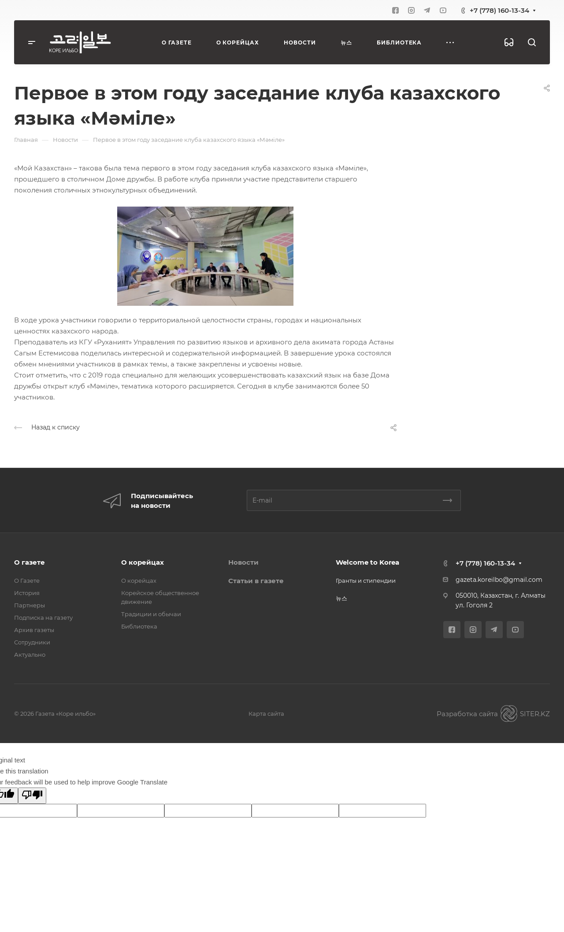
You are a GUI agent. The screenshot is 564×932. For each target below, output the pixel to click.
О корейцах (142, 562)
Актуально (29, 654)
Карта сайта (266, 713)
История (27, 592)
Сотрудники (32, 642)
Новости (243, 562)
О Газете (27, 580)
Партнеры (29, 605)
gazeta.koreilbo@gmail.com (499, 580)
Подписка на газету (43, 617)
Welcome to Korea (367, 562)
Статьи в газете (256, 581)
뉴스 (341, 598)
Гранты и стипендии (366, 580)
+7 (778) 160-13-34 (499, 10)
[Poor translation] (32, 796)
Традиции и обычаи (151, 614)
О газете (29, 562)
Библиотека (139, 626)
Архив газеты (34, 629)
